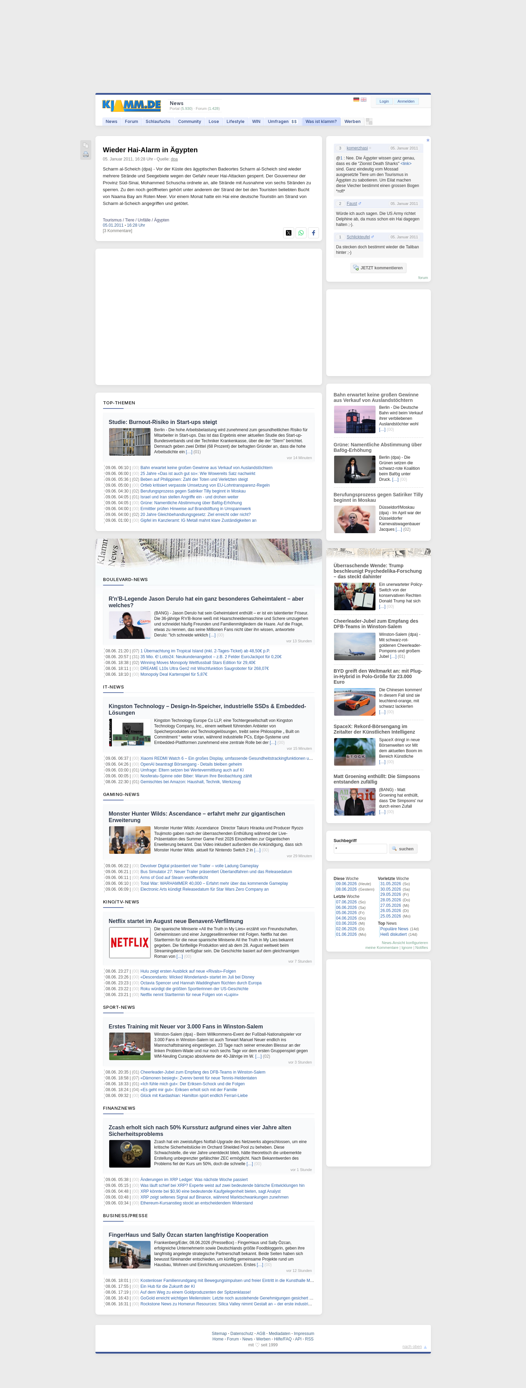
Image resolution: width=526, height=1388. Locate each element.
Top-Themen (119, 402)
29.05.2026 (390, 894)
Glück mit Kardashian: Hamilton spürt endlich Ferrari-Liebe (194, 1095)
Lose (214, 121)
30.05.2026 (390, 889)
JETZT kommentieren (378, 267)
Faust (352, 203)
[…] (189, 451)
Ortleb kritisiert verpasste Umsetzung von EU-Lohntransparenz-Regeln (205, 485)
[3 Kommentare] (117, 230)
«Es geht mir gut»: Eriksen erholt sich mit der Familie (189, 1089)
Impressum (304, 1333)
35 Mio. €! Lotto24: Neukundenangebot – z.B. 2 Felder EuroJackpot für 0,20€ (211, 656)
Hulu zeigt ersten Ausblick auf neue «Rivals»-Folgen (188, 971)
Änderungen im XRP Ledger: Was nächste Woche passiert (194, 1179)
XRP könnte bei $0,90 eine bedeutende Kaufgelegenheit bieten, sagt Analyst (211, 1191)
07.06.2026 (346, 902)
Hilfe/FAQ (282, 1339)
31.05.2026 (390, 883)
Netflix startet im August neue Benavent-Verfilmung (176, 921)
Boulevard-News (125, 579)
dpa (174, 159)
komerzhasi (357, 148)
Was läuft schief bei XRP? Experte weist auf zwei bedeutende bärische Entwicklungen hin (223, 1185)
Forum (131, 121)
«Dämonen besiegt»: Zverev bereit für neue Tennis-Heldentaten (199, 1078)
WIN (256, 121)
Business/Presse (125, 1215)
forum (423, 278)
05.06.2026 (346, 912)
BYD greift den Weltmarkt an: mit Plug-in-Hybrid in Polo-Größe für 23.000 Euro (378, 676)
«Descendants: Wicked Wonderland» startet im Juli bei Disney (198, 977)
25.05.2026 (390, 916)
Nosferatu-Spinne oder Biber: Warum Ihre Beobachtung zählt (196, 776)
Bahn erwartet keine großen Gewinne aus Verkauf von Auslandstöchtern (207, 467)
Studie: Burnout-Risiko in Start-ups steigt (163, 422)
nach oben (412, 1346)
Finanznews (119, 1108)
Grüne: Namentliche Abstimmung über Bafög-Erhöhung (191, 502)
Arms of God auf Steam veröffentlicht (174, 877)
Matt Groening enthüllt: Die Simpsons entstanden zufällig (377, 779)
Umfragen (283, 121)
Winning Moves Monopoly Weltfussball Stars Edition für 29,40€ (198, 662)
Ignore (407, 947)
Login (384, 101)
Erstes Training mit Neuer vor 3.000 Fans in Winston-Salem (186, 1026)
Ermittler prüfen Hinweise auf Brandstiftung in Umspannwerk (196, 508)
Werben (352, 121)
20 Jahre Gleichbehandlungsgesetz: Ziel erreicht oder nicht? (196, 514)
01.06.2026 (346, 934)
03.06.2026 (346, 923)
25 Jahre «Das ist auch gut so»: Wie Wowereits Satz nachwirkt (198, 473)
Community (189, 121)
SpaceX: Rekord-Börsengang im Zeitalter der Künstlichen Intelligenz (374, 729)
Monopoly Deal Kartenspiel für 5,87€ (174, 674)
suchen (403, 848)
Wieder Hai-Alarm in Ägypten (150, 150)
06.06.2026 (346, 907)
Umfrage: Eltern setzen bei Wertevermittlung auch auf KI (192, 770)
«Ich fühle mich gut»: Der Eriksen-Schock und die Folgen (193, 1083)
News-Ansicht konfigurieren (405, 943)
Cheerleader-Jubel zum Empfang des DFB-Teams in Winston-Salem (203, 1072)
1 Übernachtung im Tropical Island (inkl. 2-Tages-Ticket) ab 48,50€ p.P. (205, 651)
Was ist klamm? (321, 121)
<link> (406, 163)
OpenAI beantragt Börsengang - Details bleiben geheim (191, 764)
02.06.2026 (346, 928)
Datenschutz (242, 1333)
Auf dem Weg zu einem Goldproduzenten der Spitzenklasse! (195, 1292)
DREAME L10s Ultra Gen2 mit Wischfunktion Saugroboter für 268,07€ (205, 668)
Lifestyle (236, 121)
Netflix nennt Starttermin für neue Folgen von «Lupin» (190, 994)
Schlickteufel (358, 237)
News (111, 121)
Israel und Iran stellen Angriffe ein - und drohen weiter (190, 497)
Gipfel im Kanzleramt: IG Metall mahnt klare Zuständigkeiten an (199, 520)
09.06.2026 (346, 883)
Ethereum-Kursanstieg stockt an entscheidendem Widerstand (197, 1203)
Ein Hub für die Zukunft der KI (168, 1286)
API (298, 1339)
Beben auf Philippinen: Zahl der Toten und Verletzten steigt (194, 479)
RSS (309, 1339)
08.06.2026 (346, 889)
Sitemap (219, 1333)
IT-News (113, 687)
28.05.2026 (390, 900)
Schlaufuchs (158, 121)
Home (218, 1339)
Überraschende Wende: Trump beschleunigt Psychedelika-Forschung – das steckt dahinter (378, 571)
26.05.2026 (390, 910)
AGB (261, 1333)
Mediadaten (279, 1333)
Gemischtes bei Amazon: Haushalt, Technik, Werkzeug (191, 781)
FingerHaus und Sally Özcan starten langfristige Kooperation (188, 1235)
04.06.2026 (346, 918)
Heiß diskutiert (393, 934)
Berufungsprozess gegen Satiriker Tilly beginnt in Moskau (193, 491)
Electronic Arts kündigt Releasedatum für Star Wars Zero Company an (205, 889)
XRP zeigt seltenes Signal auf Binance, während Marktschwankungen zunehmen (215, 1197)
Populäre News (394, 928)
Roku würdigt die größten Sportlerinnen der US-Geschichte (195, 988)
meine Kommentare (382, 947)
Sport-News (119, 1007)
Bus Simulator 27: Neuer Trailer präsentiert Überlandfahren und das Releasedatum (216, 871)
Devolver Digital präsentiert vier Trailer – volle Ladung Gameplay (200, 865)
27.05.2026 (390, 905)
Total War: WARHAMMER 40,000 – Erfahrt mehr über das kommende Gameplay (214, 883)
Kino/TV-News (121, 901)
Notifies (421, 947)
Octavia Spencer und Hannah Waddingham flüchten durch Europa (201, 983)
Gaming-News (121, 794)
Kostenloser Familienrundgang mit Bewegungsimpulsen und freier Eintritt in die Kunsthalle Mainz (229, 1280)
